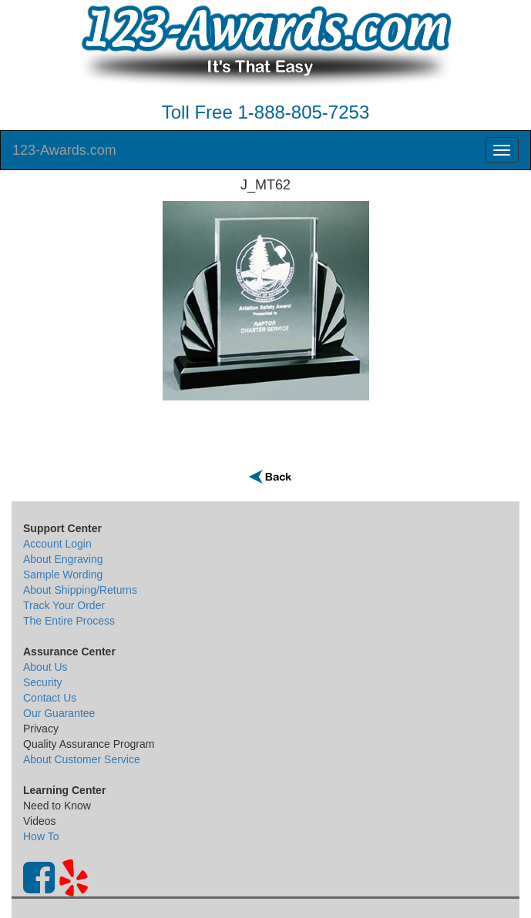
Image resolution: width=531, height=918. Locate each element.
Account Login (57, 544)
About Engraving (63, 559)
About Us (45, 667)
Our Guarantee (59, 713)
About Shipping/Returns (80, 590)
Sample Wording (63, 574)
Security (42, 682)
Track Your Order (64, 605)
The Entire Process (69, 621)
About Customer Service (81, 759)
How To (41, 836)
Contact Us (49, 698)
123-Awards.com (64, 150)
